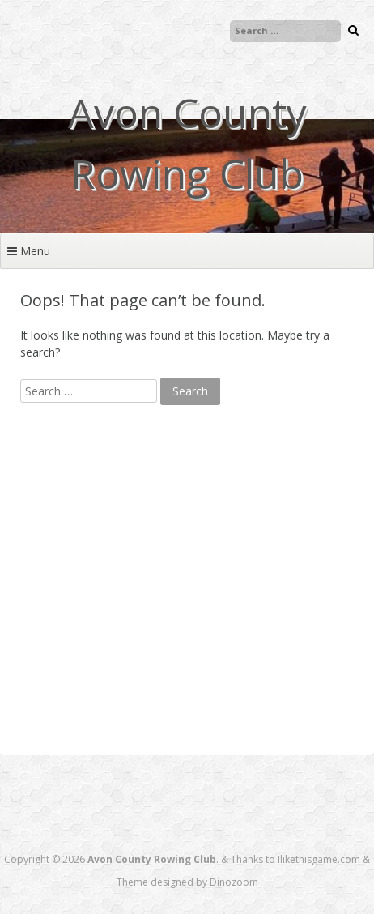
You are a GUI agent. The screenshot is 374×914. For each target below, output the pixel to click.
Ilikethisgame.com (319, 859)
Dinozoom (234, 882)
